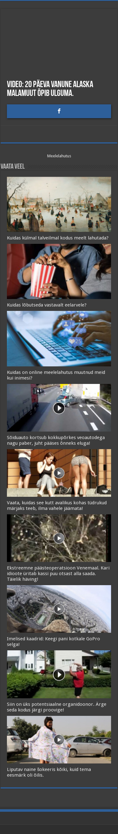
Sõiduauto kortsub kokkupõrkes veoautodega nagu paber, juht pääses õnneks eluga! (56, 440)
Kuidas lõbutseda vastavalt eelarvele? (47, 305)
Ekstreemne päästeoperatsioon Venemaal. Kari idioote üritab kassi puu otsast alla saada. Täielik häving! (58, 573)
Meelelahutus (59, 156)
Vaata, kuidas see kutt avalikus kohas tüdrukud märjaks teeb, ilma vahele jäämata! (57, 505)
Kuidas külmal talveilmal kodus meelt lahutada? (58, 238)
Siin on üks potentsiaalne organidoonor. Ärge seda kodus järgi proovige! (56, 707)
